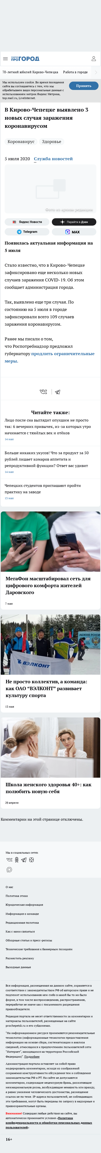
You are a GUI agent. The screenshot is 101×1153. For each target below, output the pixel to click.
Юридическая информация (24, 904)
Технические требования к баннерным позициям (39, 949)
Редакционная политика (22, 922)
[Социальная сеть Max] (74, 231)
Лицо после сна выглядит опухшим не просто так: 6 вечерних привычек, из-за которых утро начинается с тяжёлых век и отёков (50, 430)
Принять (83, 86)
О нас (9, 887)
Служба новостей (53, 158)
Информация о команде (22, 914)
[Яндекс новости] (27, 222)
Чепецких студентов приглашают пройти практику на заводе (50, 492)
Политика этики (17, 896)
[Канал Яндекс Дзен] (74, 222)
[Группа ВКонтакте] (9, 860)
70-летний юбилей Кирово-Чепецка (30, 72)
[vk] (44, 391)
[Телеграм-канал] (27, 231)
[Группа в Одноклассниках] (16, 860)
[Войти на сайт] (94, 59)
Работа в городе (75, 72)
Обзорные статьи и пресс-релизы (29, 940)
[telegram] (59, 391)
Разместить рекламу (20, 958)
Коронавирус (21, 141)
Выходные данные (18, 967)
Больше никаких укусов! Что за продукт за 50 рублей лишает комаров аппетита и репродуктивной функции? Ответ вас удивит (50, 462)
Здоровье (51, 141)
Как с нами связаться (20, 931)
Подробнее (32, 1056)
